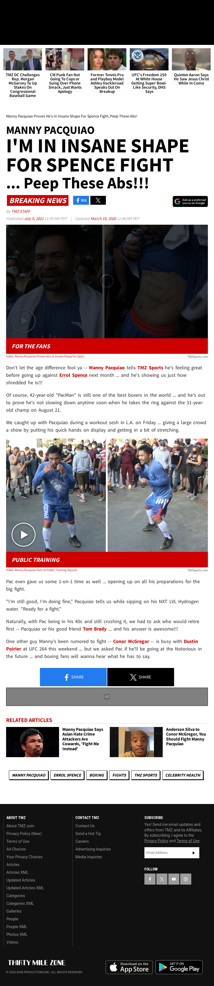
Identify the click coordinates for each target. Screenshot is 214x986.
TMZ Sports (150, 367)
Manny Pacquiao (28, 775)
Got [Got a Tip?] (18, 23)
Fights (119, 775)
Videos (12, 942)
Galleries (13, 911)
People (12, 919)
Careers (82, 841)
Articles (13, 864)
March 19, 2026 (104, 218)
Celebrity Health (182, 775)
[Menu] (8, 37)
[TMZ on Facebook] (8, 8)
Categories (15, 895)
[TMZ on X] (22, 8)
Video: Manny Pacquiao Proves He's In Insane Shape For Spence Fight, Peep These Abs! (46, 356)
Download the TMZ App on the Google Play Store (179, 967)
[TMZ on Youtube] (35, 8)
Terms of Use (17, 841)
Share (73, 677)
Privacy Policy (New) (24, 833)
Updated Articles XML (25, 888)
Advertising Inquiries (93, 849)
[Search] (206, 37)
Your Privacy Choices (24, 857)
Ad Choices (16, 849)
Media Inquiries (88, 857)
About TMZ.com (20, 826)
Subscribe (193, 852)
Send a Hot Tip (88, 833)
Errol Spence (67, 775)
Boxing (96, 775)
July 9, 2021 (34, 218)
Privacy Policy (156, 841)
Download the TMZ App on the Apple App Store (129, 967)
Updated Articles (20, 880)
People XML (16, 926)
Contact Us (85, 826)
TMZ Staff (20, 211)
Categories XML (20, 903)
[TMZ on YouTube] (173, 879)
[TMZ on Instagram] (48, 8)
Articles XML (17, 872)
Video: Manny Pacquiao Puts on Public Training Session (41, 570)
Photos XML (16, 934)
